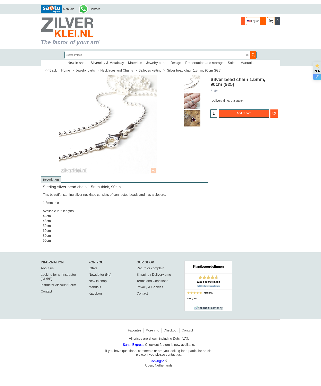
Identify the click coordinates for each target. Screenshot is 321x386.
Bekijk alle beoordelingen (208, 286)
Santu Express (134, 344)
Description (51, 179)
